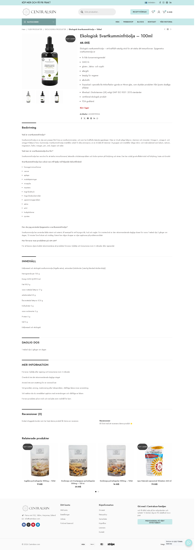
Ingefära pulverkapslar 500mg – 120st (39, 481)
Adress (62, 519)
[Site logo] (39, 11)
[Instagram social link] (163, 3)
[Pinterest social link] (167, 3)
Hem (23, 29)
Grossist (102, 510)
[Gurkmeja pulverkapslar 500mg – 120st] (116, 461)
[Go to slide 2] (98, 491)
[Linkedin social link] (170, 3)
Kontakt (101, 532)
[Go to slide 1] (95, 491)
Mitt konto (64, 510)
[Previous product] (164, 29)
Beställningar (65, 514)
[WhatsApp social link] (97, 118)
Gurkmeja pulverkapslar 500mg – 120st (116, 481)
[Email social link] (87, 118)
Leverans (102, 528)
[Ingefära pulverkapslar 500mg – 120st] (40, 461)
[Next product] (170, 29)
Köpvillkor (102, 523)
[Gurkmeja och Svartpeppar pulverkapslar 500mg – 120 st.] (78, 461)
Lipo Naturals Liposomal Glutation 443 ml (154, 481)
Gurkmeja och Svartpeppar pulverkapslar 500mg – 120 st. (78, 482)
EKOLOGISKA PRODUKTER (55, 29)
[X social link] (84, 118)
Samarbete (103, 519)
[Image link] (36, 508)
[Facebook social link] (160, 3)
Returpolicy (103, 514)
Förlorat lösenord (66, 523)
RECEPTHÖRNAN (140, 12)
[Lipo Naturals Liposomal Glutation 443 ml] (154, 461)
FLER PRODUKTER (35, 29)
